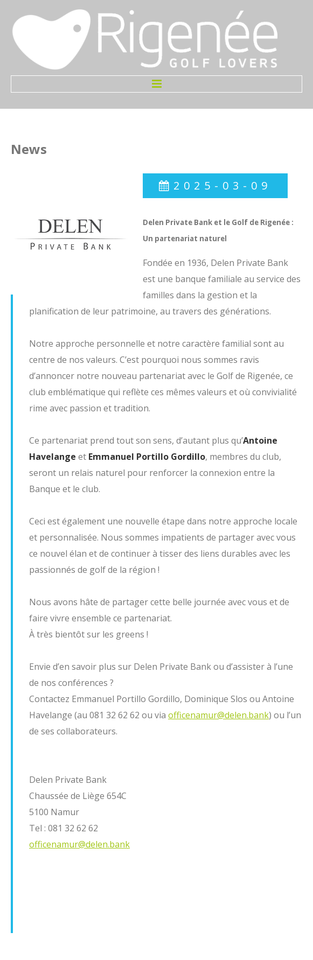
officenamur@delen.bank (218, 715)
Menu (156, 84)
